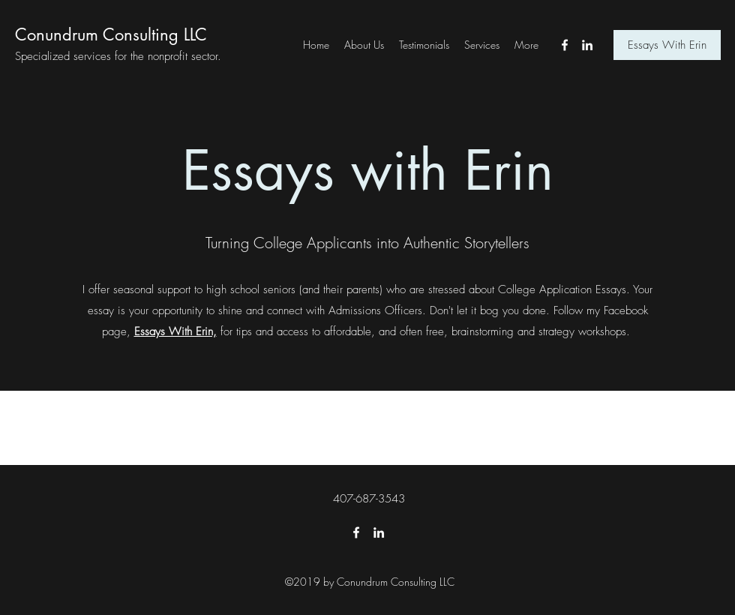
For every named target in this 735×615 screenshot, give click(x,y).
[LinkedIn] (587, 45)
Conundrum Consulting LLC (111, 34)
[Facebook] (564, 45)
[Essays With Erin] (667, 45)
